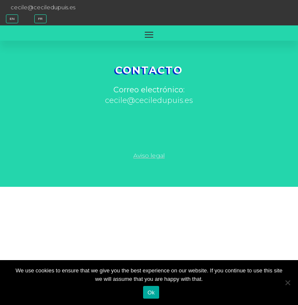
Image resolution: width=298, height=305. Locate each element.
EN (12, 19)
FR (40, 19)
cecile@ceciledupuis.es (43, 6)
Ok (151, 292)
